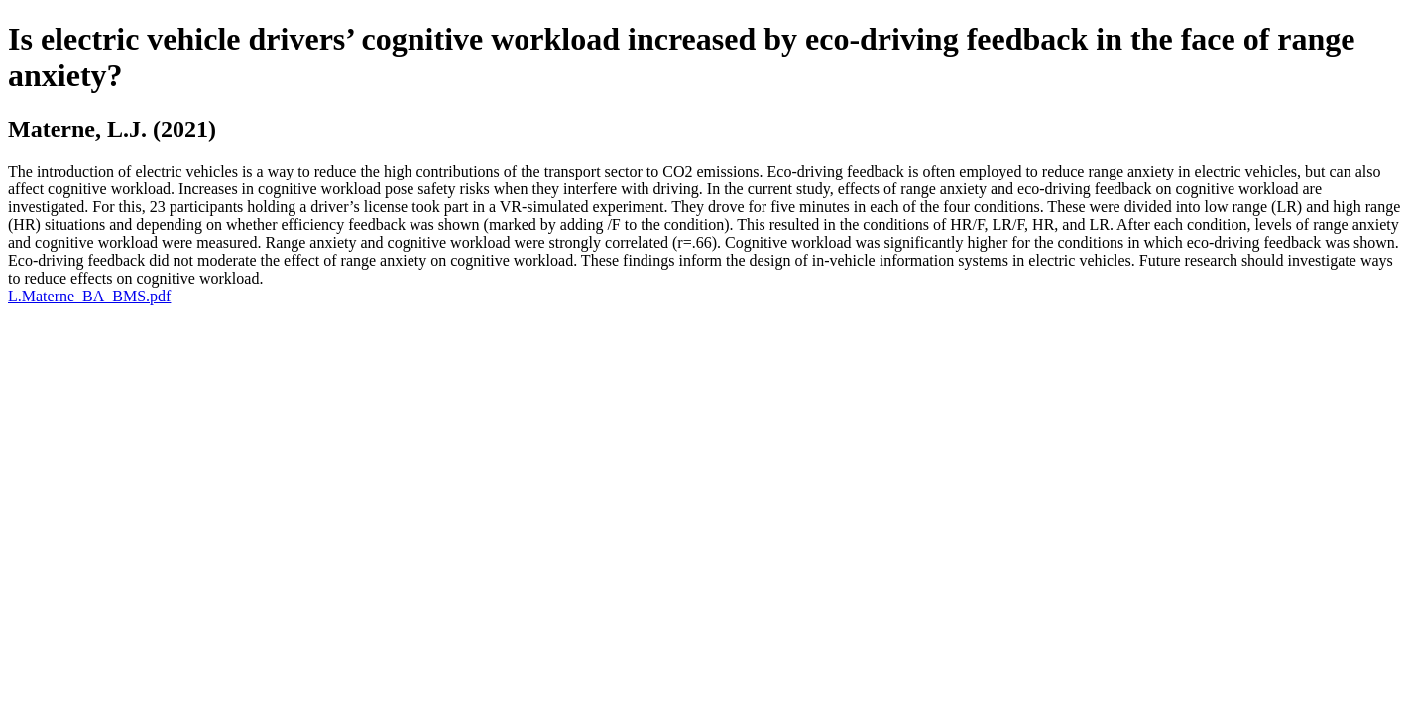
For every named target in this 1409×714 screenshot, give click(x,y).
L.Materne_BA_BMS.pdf (89, 296)
